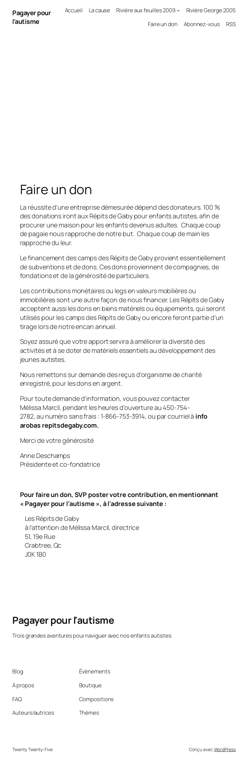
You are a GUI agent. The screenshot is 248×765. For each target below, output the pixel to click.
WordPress (225, 749)
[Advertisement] (124, 102)
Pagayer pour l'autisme (31, 17)
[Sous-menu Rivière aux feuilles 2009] (178, 10)
